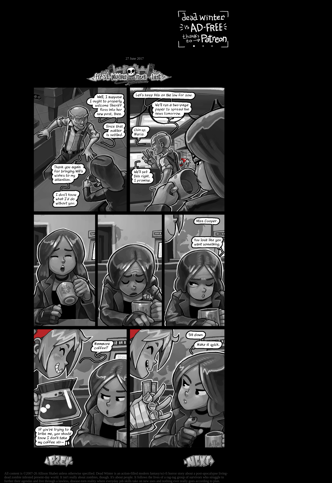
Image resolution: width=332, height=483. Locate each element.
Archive (16, 30)
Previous (120, 74)
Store (16, 51)
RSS (16, 66)
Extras (16, 44)
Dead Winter (32, 13)
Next (140, 74)
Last (160, 74)
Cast (16, 37)
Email (16, 58)
